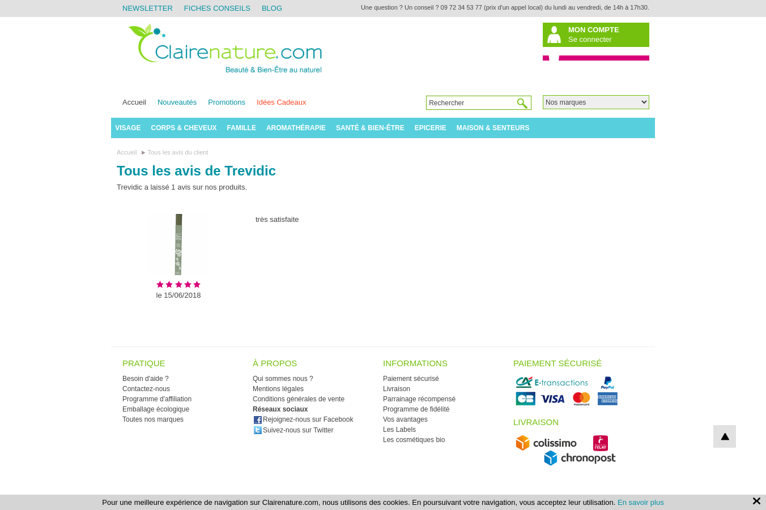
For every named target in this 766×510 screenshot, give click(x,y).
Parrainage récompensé (419, 399)
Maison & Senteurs (493, 128)
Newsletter (147, 8)
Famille (241, 128)
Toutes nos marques (153, 419)
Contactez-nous (146, 389)
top (724, 436)
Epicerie (430, 128)
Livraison (396, 389)
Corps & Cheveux (184, 128)
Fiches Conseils (217, 8)
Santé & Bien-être (370, 128)
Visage (128, 128)
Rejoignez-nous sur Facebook (303, 419)
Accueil (134, 102)
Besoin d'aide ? (145, 379)
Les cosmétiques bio (414, 440)
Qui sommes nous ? (283, 379)
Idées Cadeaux (281, 102)
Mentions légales (278, 389)
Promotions (226, 102)
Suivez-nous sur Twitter (293, 430)
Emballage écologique (155, 409)
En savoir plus (641, 502)
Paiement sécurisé (411, 379)
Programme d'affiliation (156, 399)
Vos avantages (405, 419)
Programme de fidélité (416, 409)
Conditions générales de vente (298, 399)
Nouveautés (177, 102)
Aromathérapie (296, 128)
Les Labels (399, 430)
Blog (272, 8)
